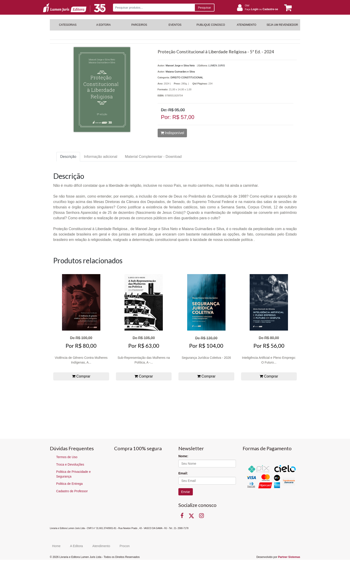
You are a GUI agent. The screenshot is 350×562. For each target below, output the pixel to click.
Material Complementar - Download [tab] (153, 157)
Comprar (81, 376)
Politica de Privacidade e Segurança (73, 474)
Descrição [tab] (68, 157)
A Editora (76, 546)
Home (56, 546)
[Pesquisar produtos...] (153, 8)
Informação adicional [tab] (100, 157)
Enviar (185, 492)
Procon (124, 546)
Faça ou (261, 9)
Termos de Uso (66, 457)
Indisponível (172, 133)
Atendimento (101, 546)
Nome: (183, 456)
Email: (183, 473)
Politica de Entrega (69, 483)
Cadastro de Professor (72, 491)
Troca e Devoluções (70, 464)
